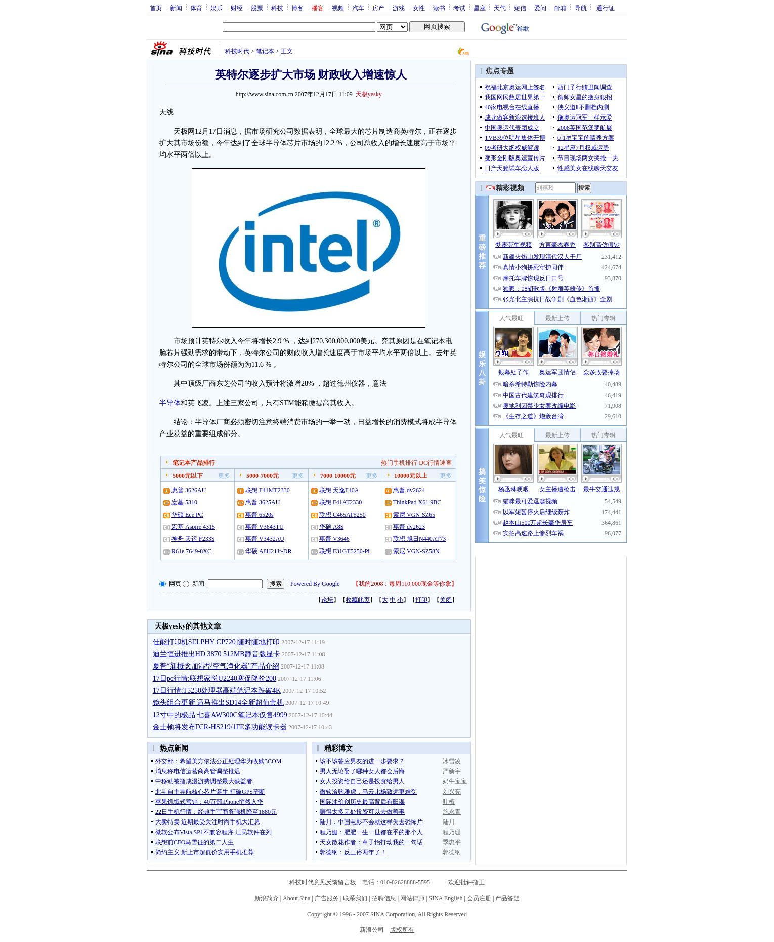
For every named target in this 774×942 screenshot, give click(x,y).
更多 (224, 475)
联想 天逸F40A (339, 490)
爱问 (540, 8)
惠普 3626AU (188, 490)
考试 (459, 8)
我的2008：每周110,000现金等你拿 (405, 583)
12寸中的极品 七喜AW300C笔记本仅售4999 (220, 715)
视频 (338, 8)
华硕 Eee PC (187, 514)
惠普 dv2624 (409, 490)
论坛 (327, 599)
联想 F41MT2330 (267, 490)
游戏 (399, 8)
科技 (277, 8)
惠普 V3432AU (264, 538)
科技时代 (237, 51)
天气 (500, 8)
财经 (237, 8)
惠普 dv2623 (409, 526)
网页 (175, 583)
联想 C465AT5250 (342, 514)
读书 (439, 8)
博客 (297, 8)
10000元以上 (410, 475)
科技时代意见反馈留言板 (322, 882)
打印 (421, 599)
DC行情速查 (435, 462)
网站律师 (412, 898)
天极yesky (369, 94)
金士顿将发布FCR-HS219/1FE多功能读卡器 (220, 727)
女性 (419, 8)
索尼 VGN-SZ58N (416, 551)
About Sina (296, 898)
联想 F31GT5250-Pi (344, 551)
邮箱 (560, 8)
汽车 (358, 8)
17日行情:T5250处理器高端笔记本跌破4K (217, 690)
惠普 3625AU (262, 502)
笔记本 (265, 51)
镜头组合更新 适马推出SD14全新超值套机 (218, 702)
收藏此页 (358, 599)
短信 (520, 8)
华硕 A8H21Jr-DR (268, 551)
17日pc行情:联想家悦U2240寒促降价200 (214, 678)
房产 (378, 8)
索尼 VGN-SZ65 (414, 514)
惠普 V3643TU (264, 526)
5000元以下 (188, 475)
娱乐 (216, 8)
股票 (257, 8)
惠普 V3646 (334, 538)
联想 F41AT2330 (340, 502)
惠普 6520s (259, 514)
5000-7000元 (262, 475)
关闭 (446, 599)
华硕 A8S (331, 526)
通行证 (605, 8)
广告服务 (327, 898)
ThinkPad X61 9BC (417, 502)
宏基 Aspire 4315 (193, 526)
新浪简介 (266, 898)
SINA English (445, 898)
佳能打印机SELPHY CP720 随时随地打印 (216, 642)
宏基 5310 (184, 502)
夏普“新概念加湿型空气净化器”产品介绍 (216, 666)
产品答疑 (507, 898)
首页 (156, 8)
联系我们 (355, 898)
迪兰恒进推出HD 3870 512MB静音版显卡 (216, 654)
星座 (480, 8)
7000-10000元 (338, 475)
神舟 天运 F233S (192, 538)
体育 (196, 8)
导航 (581, 8)
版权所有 (402, 929)
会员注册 (479, 898)
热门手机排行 (399, 462)
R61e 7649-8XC (191, 551)
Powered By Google (314, 583)
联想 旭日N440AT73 (419, 538)
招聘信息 (384, 898)
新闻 (176, 8)
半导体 (170, 403)
